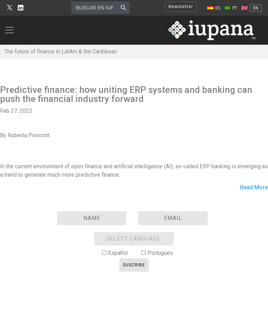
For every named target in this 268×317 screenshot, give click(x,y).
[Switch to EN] (251, 8)
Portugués (160, 253)
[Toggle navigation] (11, 30)
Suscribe (134, 265)
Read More (254, 188)
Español (118, 253)
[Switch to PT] (230, 8)
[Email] (173, 218)
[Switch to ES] (213, 8)
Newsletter (181, 6)
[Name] (91, 218)
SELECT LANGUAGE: (134, 238)
